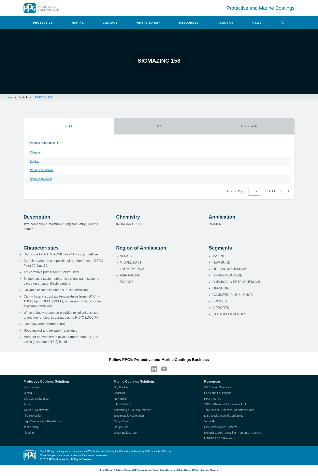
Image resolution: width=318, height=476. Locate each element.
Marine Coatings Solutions (134, 381)
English (34, 161)
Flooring (29, 432)
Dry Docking (121, 387)
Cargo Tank (121, 421)
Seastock (120, 393)
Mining (28, 393)
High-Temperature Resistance (42, 421)
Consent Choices (209, 470)
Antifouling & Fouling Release (132, 410)
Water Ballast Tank (125, 432)
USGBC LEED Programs (220, 438)
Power (28, 404)
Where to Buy (148, 22)
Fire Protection (33, 415)
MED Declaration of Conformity (223, 415)
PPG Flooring (212, 398)
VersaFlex (210, 421)
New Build (120, 398)
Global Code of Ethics (188, 470)
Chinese (35, 152)
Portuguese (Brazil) (42, 170)
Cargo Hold (121, 427)
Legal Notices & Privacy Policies (116, 470)
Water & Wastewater (36, 410)
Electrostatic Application (129, 415)
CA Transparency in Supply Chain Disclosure (155, 470)
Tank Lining (31, 427)
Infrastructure (32, 387)
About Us (225, 22)
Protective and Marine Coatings (260, 8)
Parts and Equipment (217, 393)
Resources (188, 22)
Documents (249, 126)
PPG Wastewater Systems (220, 427)
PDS (68, 126)
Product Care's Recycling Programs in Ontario (233, 432)
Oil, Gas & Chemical (36, 398)
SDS (159, 126)
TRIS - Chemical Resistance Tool (225, 404)
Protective (43, 22)
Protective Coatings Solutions (47, 381)
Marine (78, 22)
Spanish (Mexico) (41, 179)
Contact (110, 22)
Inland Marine (122, 404)
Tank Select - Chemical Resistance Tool (229, 410)
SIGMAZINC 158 (42, 97)
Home (9, 97)
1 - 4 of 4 (270, 191)
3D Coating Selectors (217, 387)
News (257, 22)
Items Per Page (235, 191)
